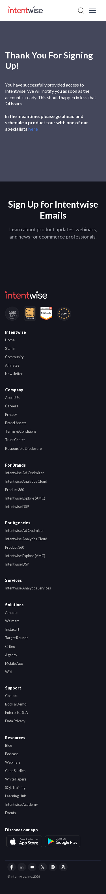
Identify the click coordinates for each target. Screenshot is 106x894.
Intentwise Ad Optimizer (24, 473)
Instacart (12, 629)
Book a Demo (15, 704)
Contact (11, 696)
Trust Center (15, 440)
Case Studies (15, 771)
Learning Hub (15, 796)
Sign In (10, 348)
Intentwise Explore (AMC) (25, 498)
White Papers (15, 779)
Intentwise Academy (21, 804)
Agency (11, 655)
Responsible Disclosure (23, 448)
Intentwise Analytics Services (28, 588)
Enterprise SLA (16, 712)
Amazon (11, 612)
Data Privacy (15, 721)
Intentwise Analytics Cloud (26, 481)
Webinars (13, 762)
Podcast (11, 754)
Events (10, 813)
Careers (11, 406)
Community (14, 357)
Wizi (8, 672)
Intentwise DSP (17, 507)
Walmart (12, 621)
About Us (12, 398)
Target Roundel (17, 638)
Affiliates (12, 365)
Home (10, 340)
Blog (8, 745)
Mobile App (14, 663)
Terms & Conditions (20, 431)
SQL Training (15, 787)
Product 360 (14, 490)
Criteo (10, 646)
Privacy (11, 414)
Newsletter (14, 374)
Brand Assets (15, 423)
